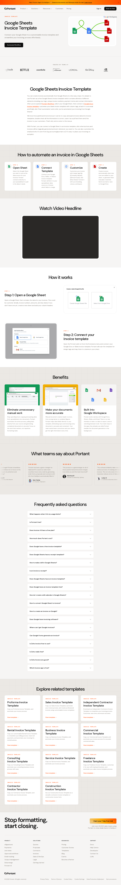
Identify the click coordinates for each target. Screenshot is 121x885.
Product (24, 9)
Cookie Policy (68, 879)
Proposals (36, 848)
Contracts (36, 851)
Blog (63, 854)
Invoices (36, 854)
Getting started (38, 863)
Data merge (9, 863)
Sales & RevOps (38, 857)
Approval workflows (11, 854)
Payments (8, 848)
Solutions (35, 9)
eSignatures (9, 845)
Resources (47, 9)
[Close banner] (118, 2)
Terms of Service (56, 879)
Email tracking (9, 857)
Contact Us (94, 854)
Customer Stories (68, 848)
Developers (94, 851)
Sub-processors (111, 879)
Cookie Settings (79, 879)
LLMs (92, 857)
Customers (59, 9)
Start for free (110, 9)
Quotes (35, 845)
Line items (8, 851)
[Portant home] (10, 9)
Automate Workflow (14, 45)
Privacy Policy (44, 879)
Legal (35, 860)
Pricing (69, 9)
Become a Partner (68, 860)
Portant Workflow (48, 104)
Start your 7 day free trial (103, 821)
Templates (65, 851)
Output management (12, 860)
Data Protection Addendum (95, 879)
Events (64, 857)
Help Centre (94, 848)
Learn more (88, 2)
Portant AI (8, 866)
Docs (92, 845)
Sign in (99, 9)
